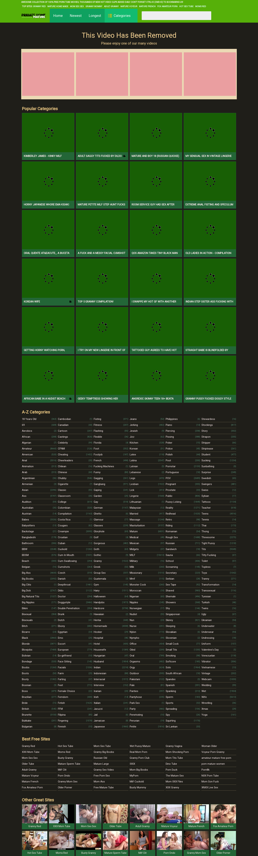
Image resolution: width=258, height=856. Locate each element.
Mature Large (101, 763)
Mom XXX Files (174, 781)
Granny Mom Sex (67, 781)
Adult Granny (111, 6)
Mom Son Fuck (210, 781)
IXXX (132, 763)
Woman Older (209, 746)
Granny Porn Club (140, 757)
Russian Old (100, 757)
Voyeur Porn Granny (212, 752)
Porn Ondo (64, 775)
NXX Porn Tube (210, 775)
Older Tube (28, 763)
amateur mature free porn (216, 757)
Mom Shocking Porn (177, 752)
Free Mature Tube (104, 787)
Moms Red (200, 6)
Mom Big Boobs (139, 769)
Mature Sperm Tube (69, 763)
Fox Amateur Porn (167, 6)
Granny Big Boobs (104, 752)
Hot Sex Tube (186, 6)
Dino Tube (171, 763)
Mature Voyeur (128, 6)
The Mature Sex (175, 775)
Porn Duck (171, 769)
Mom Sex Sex (77, 6)
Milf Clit (62, 769)
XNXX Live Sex (209, 787)
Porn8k (205, 769)
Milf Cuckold (137, 781)
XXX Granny (172, 787)
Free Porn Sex (102, 775)
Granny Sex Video (104, 769)
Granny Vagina (174, 746)
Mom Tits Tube (174, 757)
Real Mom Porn (138, 752)
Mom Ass (99, 781)
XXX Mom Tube (30, 752)
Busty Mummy (138, 787)
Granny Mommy (94, 6)
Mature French (147, 6)
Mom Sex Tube (102, 746)
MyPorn (134, 775)
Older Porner (65, 787)
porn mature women (213, 763)
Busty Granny (65, 757)
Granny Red (39, 6)
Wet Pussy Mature (140, 746)
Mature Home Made (57, 6)
